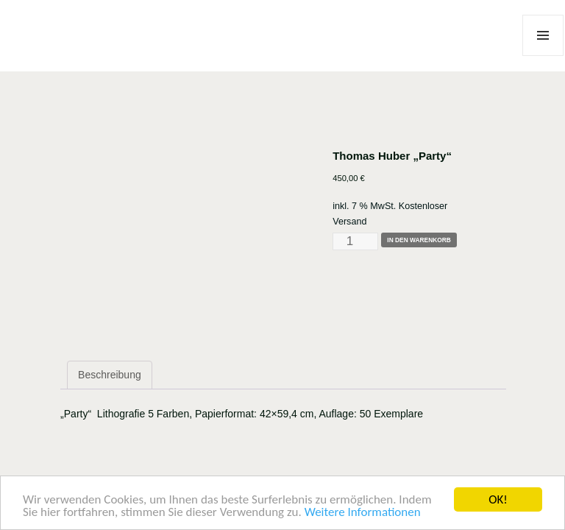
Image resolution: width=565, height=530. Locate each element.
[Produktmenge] (355, 241)
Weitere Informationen (363, 512)
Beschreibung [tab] (109, 375)
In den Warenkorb (419, 240)
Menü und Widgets (543, 55)
